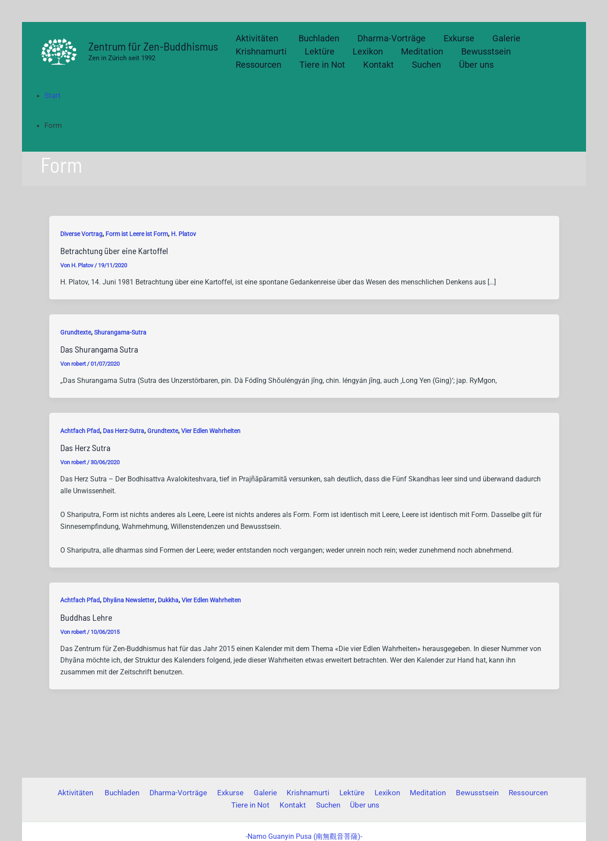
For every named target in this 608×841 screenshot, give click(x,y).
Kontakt (271, 805)
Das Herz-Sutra (123, 430)
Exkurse (212, 792)
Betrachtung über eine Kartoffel (114, 250)
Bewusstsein (443, 792)
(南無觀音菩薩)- (304, 836)
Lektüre (326, 792)
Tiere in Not (538, 792)
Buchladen (108, 792)
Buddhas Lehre (86, 617)
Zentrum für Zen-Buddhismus (153, 46)
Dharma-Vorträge (162, 792)
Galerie (244, 792)
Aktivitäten (65, 792)
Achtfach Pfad (80, 430)
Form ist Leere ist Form (137, 233)
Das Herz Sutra (85, 447)
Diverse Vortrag (81, 233)
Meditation (397, 792)
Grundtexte (75, 332)
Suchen (304, 805)
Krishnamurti (284, 792)
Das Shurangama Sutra (99, 349)
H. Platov (183, 233)
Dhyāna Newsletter (129, 600)
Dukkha (168, 600)
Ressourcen (492, 792)
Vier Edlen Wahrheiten (210, 430)
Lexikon (358, 792)
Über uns (338, 805)
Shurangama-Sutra (120, 332)
